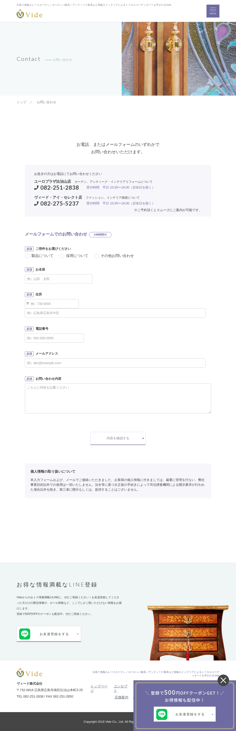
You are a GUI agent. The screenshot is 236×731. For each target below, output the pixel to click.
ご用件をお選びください (48, 249)
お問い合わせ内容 (43, 379)
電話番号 (36, 329)
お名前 (35, 269)
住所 (33, 294)
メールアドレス (41, 353)
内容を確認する (118, 438)
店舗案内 (121, 697)
